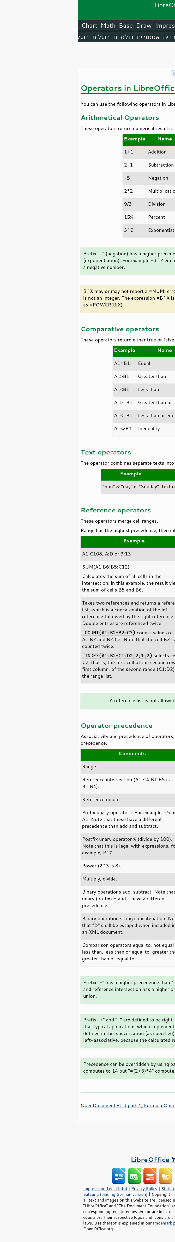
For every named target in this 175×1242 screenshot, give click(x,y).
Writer (128, 25)
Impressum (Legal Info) (27, 1188)
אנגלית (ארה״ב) (151, 36)
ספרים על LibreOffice (87, 1159)
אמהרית (115, 36)
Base (48, 25)
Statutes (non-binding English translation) (123, 1188)
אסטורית (70, 36)
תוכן (170, 53)
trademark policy (90, 1223)
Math (30, 25)
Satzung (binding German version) (37, 1194)
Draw (66, 25)
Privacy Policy (66, 1188)
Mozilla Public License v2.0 (139, 1200)
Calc (109, 25)
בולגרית (45, 36)
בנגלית (23, 36)
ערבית (93, 36)
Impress (88, 25)
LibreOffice (157, 25)
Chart (11, 25)
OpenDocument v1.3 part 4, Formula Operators (55, 1105)
